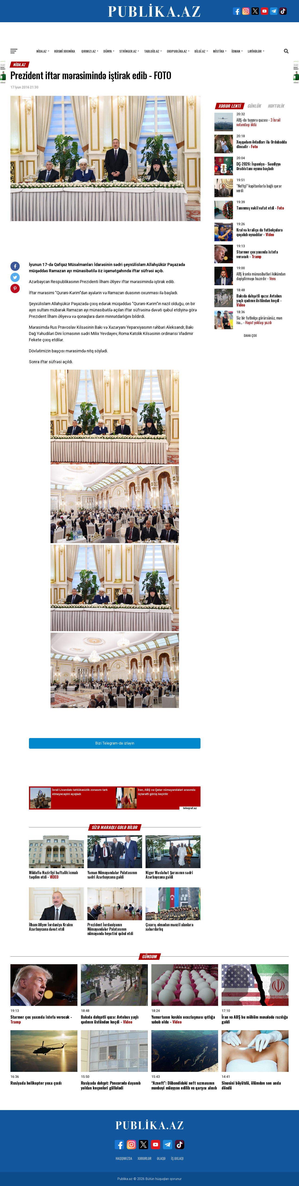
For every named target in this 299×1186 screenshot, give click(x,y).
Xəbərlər (144, 1158)
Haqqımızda (124, 1158)
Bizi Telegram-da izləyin (114, 743)
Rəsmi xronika (64, 51)
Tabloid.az (151, 51)
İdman (236, 51)
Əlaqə (161, 1158)
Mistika (218, 51)
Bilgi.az (199, 51)
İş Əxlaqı (177, 1158)
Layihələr (255, 51)
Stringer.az (128, 51)
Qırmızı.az (88, 51)
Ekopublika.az (177, 51)
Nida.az (41, 51)
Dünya (107, 51)
